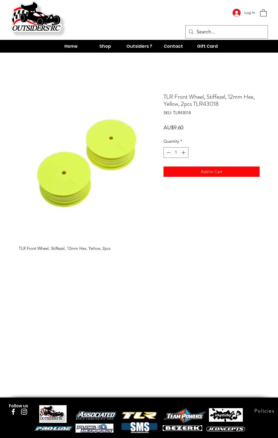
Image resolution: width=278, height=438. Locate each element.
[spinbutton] (175, 153)
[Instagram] (24, 412)
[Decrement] (168, 153)
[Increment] (184, 153)
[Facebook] (13, 412)
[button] (263, 13)
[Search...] (226, 32)
